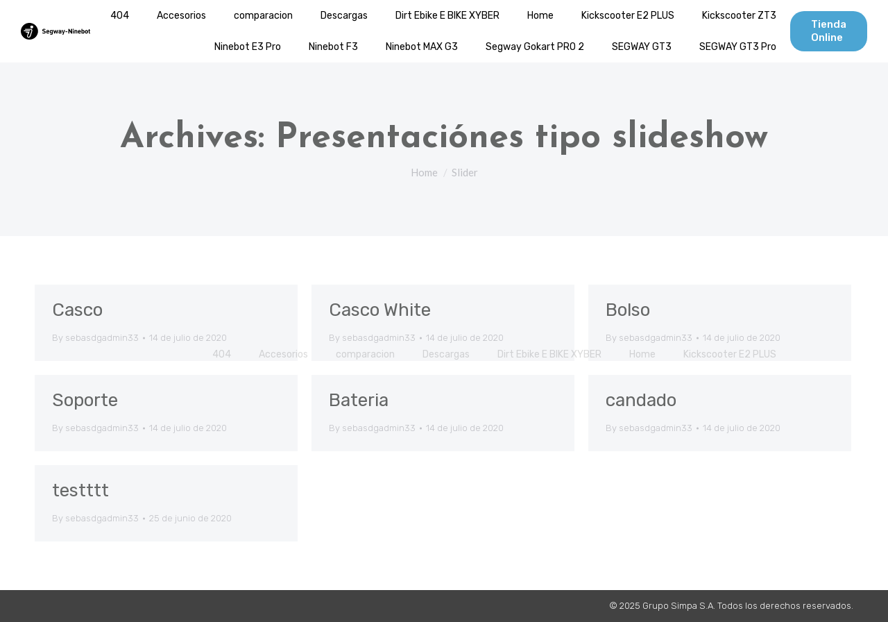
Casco (77, 310)
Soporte (85, 400)
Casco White (380, 310)
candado (641, 400)
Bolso (628, 310)
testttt (80, 490)
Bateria (358, 400)
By (95, 338)
